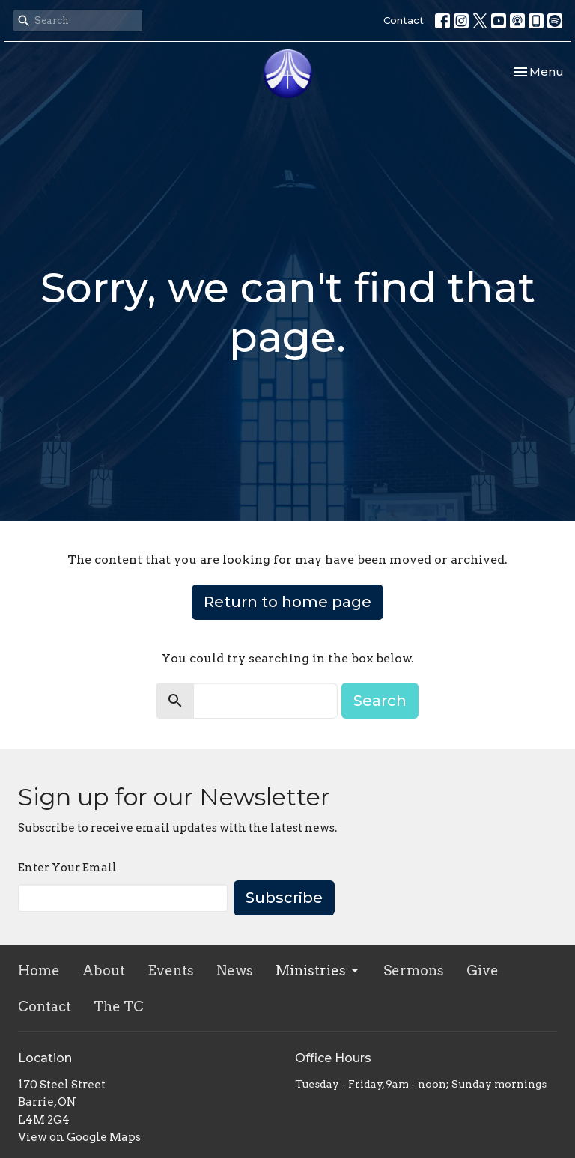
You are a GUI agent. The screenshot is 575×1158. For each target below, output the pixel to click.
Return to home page (287, 602)
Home (39, 970)
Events (170, 970)
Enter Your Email (67, 867)
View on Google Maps (79, 1137)
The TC (119, 1006)
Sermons (413, 970)
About (103, 970)
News (234, 970)
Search (380, 701)
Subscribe (284, 897)
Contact (403, 20)
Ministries (318, 970)
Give (482, 970)
